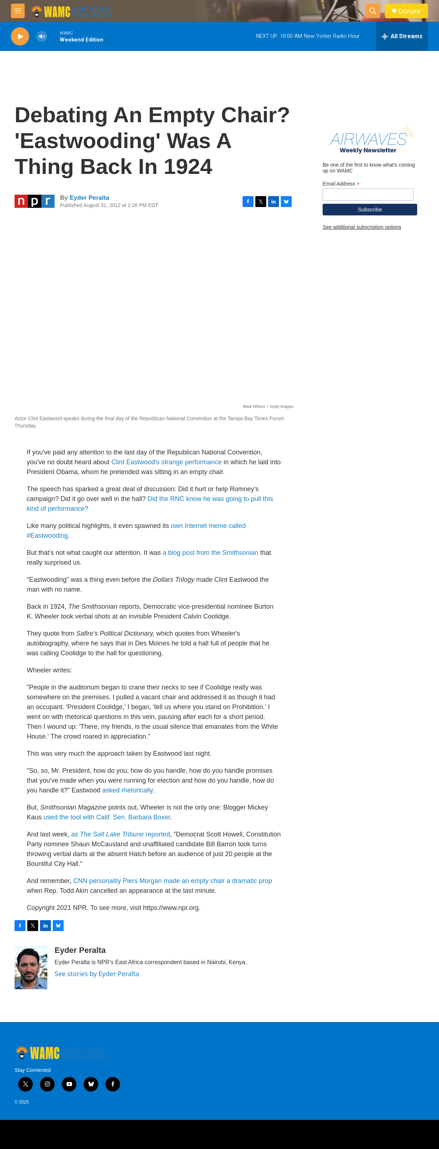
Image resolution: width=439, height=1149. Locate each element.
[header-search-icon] (373, 11)
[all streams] (402, 36)
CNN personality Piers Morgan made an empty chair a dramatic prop (172, 880)
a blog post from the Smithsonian (210, 552)
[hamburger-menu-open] (18, 11)
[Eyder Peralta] (31, 967)
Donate (409, 11)
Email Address (341, 183)
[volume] (42, 36)
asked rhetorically (127, 790)
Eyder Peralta (89, 197)
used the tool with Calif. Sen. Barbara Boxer (107, 817)
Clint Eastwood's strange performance (166, 462)
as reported (120, 834)
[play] (20, 36)
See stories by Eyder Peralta (97, 973)
